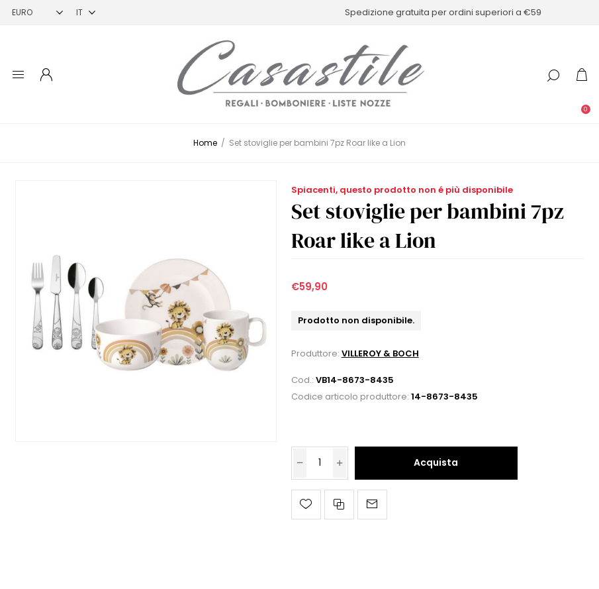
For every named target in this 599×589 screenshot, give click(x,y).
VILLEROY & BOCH (380, 353)
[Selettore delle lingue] (85, 12)
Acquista (436, 462)
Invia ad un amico (372, 504)
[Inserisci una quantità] (319, 463)
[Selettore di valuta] (37, 12)
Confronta (339, 504)
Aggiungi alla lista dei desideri (306, 504)
